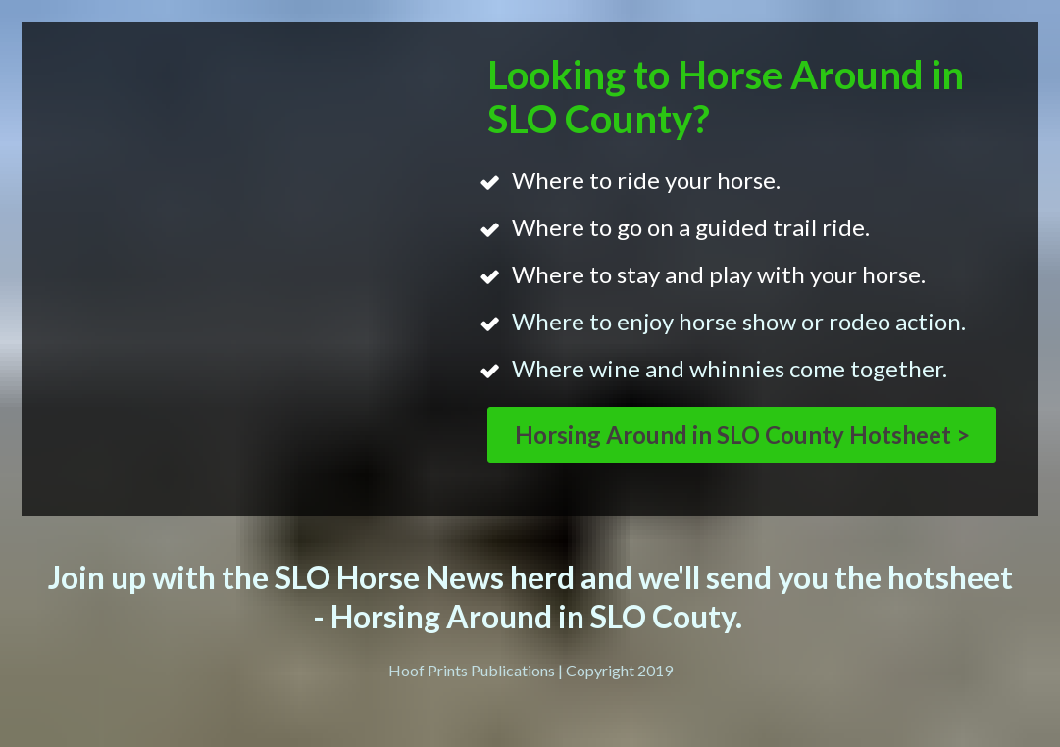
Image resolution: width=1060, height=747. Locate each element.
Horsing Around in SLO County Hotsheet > (742, 435)
